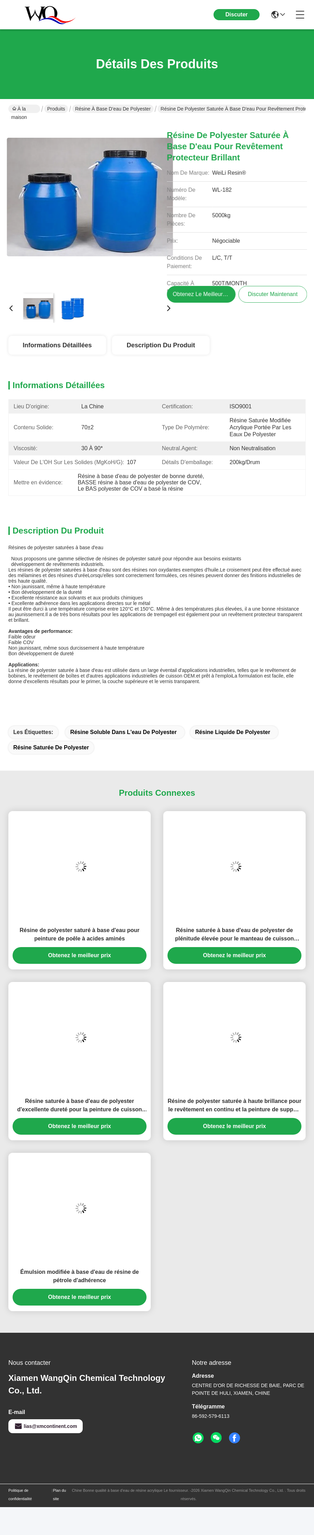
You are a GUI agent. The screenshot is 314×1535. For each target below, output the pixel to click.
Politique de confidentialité (20, 1494)
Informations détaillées (57, 345)
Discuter (236, 14)
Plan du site (59, 1494)
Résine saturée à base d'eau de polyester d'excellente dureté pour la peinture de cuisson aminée (79, 1106)
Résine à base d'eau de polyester (113, 109)
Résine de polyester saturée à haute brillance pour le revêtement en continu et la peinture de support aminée (234, 1106)
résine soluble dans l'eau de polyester (123, 732)
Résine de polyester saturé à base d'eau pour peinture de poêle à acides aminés (79, 934)
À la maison (19, 109)
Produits (56, 109)
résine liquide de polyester (232, 732)
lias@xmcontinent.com (45, 1426)
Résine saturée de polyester (51, 747)
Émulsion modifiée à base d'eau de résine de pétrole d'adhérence (79, 1276)
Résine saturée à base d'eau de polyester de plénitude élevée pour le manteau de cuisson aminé (234, 935)
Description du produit (161, 345)
